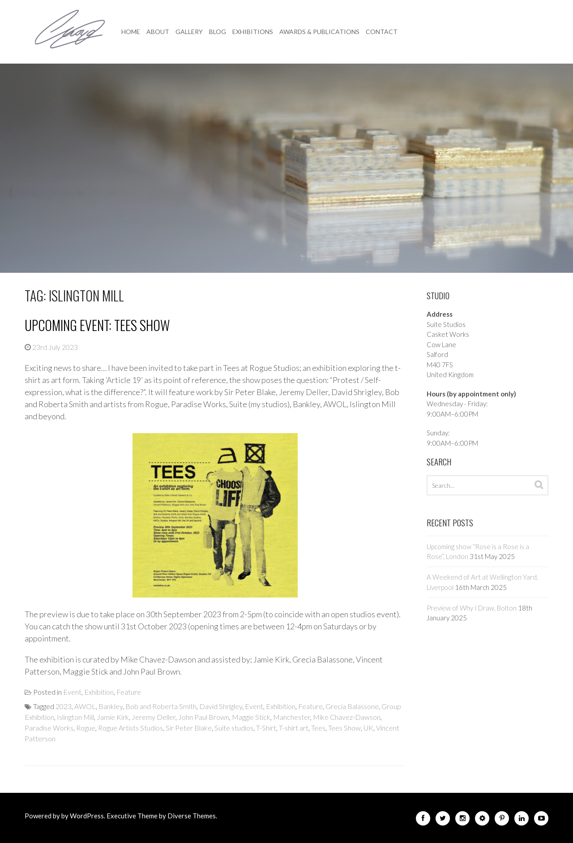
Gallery (189, 31)
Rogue (85, 727)
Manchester (291, 717)
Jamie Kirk (113, 717)
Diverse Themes (191, 816)
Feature (128, 692)
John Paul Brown (203, 717)
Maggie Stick (251, 717)
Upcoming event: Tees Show (97, 325)
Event (72, 692)
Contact (382, 31)
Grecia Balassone (352, 706)
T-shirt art (293, 727)
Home (130, 31)
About (157, 31)
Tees (318, 727)
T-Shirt (266, 727)
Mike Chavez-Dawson (347, 717)
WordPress (87, 816)
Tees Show (344, 727)
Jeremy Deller (153, 717)
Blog (217, 31)
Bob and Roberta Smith (161, 706)
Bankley (110, 706)
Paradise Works (49, 727)
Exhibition (99, 692)
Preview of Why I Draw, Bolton (472, 608)
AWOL (85, 706)
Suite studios (233, 727)
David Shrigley (220, 706)
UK (368, 727)
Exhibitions (252, 31)
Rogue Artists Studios (130, 727)
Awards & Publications (319, 31)
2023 (64, 706)
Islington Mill (75, 717)
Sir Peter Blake (189, 727)
